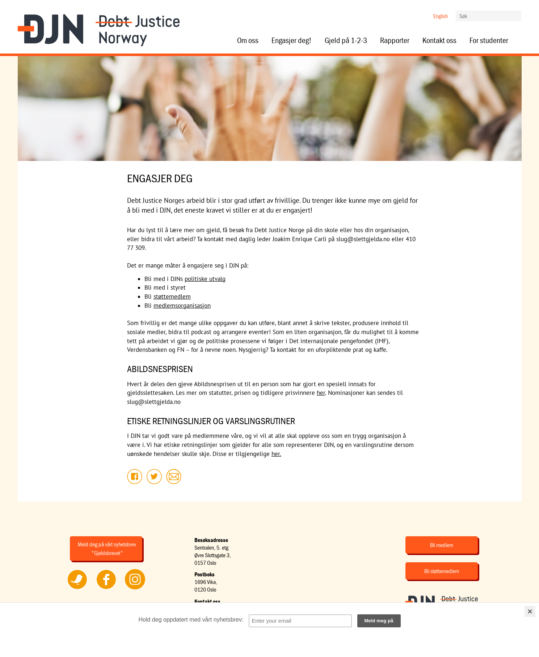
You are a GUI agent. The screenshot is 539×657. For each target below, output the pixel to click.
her (321, 393)
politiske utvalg (205, 279)
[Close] (530, 611)
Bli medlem (441, 545)
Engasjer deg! (291, 40)
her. (276, 454)
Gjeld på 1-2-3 (346, 40)
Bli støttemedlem (441, 571)
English (440, 16)
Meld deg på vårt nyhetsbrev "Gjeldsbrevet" (107, 548)
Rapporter (394, 40)
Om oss (247, 40)
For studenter (488, 40)
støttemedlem (172, 296)
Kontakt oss (439, 40)
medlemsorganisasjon (182, 306)
